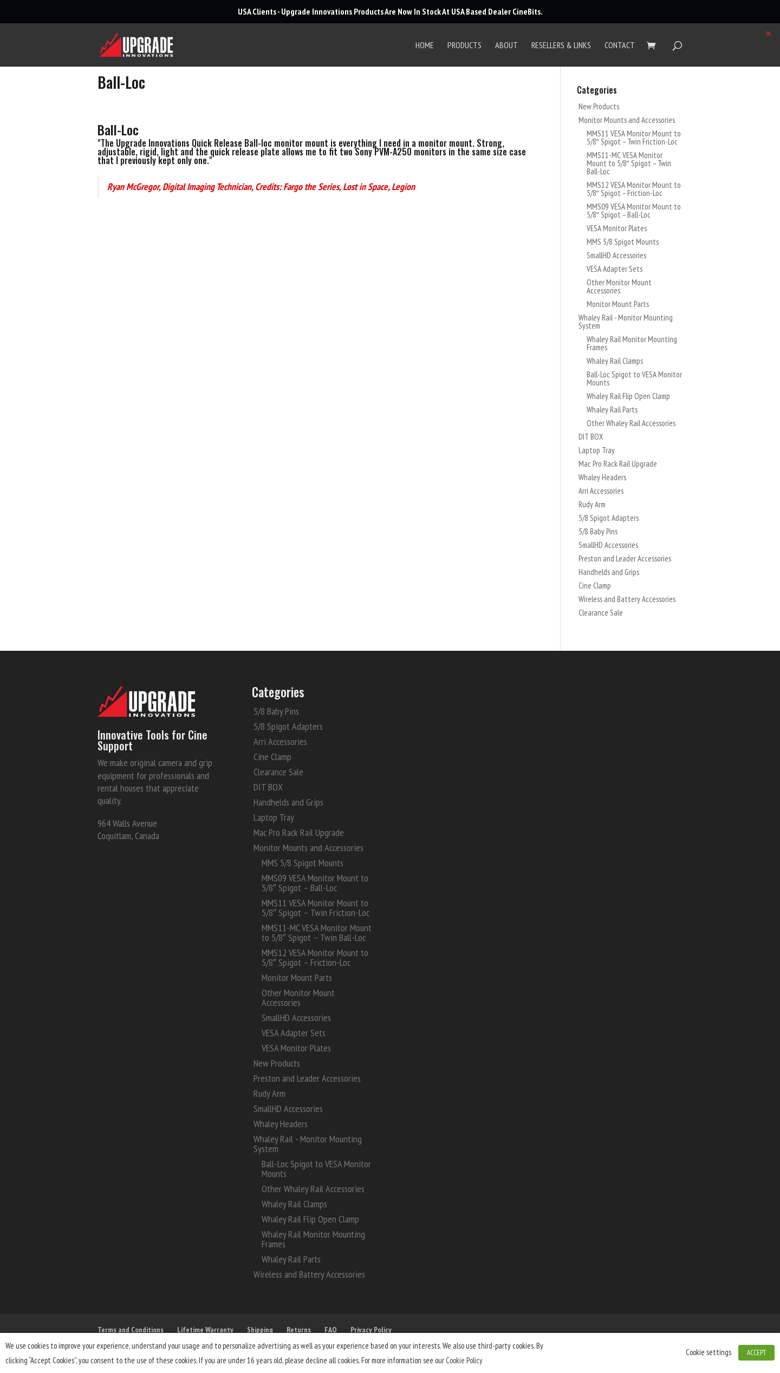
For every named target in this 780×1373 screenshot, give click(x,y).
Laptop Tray (596, 450)
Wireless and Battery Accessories (626, 599)
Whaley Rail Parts (612, 409)
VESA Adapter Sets (614, 269)
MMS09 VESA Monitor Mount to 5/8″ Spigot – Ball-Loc (634, 210)
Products (464, 45)
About (506, 45)
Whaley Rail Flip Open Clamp (628, 396)
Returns (299, 1330)
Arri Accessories (600, 491)
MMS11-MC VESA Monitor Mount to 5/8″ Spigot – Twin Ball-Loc (629, 163)
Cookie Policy (464, 1360)
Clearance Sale (600, 612)
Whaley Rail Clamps (615, 361)
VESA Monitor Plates (617, 228)
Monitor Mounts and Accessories (626, 120)
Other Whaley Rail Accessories (631, 423)
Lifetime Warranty (205, 1330)
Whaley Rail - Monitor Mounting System (625, 321)
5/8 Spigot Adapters (608, 518)
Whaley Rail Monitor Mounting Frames (632, 343)
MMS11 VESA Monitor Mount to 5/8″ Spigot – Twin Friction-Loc (634, 137)
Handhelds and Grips (608, 572)
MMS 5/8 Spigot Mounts (623, 242)
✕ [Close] (768, 33)
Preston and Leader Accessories (624, 558)
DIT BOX (590, 436)
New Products (598, 106)
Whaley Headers (602, 477)
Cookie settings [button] (708, 1352)
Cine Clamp (594, 585)
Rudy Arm (592, 504)
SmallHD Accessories (616, 255)
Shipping (260, 1330)
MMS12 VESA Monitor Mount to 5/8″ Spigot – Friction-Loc (634, 189)
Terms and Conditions (131, 1330)
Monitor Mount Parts (618, 304)
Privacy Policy (371, 1330)
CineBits (526, 11)
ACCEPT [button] (756, 1352)
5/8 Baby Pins (598, 531)
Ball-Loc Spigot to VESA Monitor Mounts (634, 378)
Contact (619, 45)
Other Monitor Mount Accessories (619, 286)
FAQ (330, 1330)
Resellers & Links (561, 45)
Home (424, 45)
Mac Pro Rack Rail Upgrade (617, 464)
